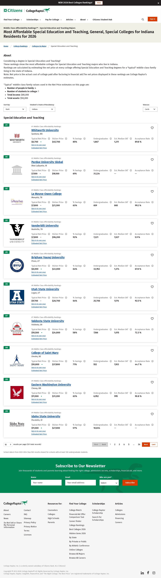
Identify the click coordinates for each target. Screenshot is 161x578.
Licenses (28, 535)
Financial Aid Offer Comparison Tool (77, 515)
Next (146, 444)
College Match (75, 510)
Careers (7, 514)
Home (6, 46)
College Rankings (20, 46)
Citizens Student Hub (102, 19)
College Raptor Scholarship (98, 511)
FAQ (25, 514)
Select (103, 483)
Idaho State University (45, 416)
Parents (51, 522)
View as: (146, 105)
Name (33, 477)
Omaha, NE (36, 356)
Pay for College (53, 19)
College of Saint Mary (44, 352)
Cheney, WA (36, 388)
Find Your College (13, 19)
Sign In (152, 19)
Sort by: (7, 105)
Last (153, 444)
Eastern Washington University (51, 384)
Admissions (120, 514)
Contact (27, 510)
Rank (8, 109)
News (6, 518)
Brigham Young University (48, 257)
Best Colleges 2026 (77, 529)
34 (139, 444)
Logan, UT (35, 293)
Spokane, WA (36, 134)
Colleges (51, 514)
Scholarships (33, 19)
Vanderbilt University (45, 225)
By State (73, 537)
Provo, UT (35, 261)
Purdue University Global (47, 162)
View (99, 3)
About (84, 19)
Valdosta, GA (36, 324)
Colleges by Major (39, 46)
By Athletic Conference (79, 546)
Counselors (53, 510)
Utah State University (45, 289)
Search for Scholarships (98, 518)
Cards (147, 109)
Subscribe (130, 483)
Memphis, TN (36, 197)
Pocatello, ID (36, 420)
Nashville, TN (37, 229)
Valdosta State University (47, 321)
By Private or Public (78, 541)
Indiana (34, 109)
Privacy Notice (30, 526)
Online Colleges (76, 550)
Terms (26, 531)
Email (67, 477)
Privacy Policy (30, 522)
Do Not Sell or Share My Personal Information (13, 525)
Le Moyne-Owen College (46, 193)
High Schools (53, 518)
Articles (70, 19)
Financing (119, 518)
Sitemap (27, 518)
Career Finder (75, 521)
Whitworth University (45, 130)
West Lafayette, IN (39, 166)
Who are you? (106, 477)
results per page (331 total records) (22, 444)
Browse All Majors (77, 554)
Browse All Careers (77, 558)
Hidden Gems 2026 (77, 533)
